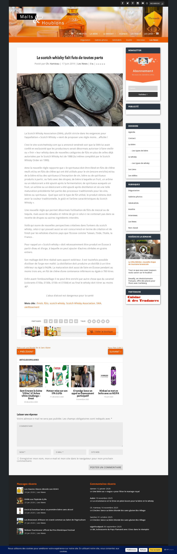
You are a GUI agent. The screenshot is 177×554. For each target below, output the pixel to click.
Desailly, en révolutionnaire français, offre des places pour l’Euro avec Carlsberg (141, 283)
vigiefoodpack (96, 529)
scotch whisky (57, 306)
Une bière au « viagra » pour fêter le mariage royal (116, 494)
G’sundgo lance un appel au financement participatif (83, 396)
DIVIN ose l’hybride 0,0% (35, 502)
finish (40, 306)
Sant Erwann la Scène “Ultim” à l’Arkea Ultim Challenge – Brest (31, 397)
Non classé (133, 231)
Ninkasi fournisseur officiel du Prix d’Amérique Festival (49, 533)
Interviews (141, 43)
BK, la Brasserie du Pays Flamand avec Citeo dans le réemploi (121, 532)
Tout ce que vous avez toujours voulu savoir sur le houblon (142, 274)
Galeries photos (101, 43)
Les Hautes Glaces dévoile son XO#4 (41, 492)
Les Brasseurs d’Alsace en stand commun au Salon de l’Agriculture (55, 522)
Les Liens (148, 37)
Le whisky (108, 37)
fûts (46, 306)
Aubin (92, 501)
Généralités (117, 43)
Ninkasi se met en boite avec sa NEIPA (108, 395)
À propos (82, 37)
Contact (132, 141)
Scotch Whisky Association (80, 306)
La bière (94, 37)
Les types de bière (140, 153)
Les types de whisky (141, 166)
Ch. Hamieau (52, 66)
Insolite (129, 43)
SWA (98, 306)
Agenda (123, 37)
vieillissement (31, 310)
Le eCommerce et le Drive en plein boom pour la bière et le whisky (123, 504)
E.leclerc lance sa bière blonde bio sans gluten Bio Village (119, 513)
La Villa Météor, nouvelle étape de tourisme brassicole (142, 266)
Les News (154, 43)
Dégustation (85, 43)
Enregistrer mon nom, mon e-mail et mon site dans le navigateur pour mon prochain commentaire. (65, 462)
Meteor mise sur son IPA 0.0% (56, 395)
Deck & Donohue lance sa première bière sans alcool (48, 512)
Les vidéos (136, 37)
